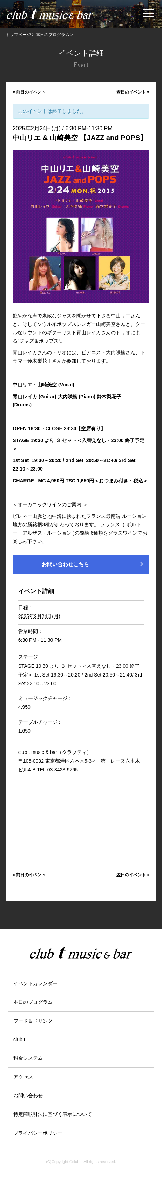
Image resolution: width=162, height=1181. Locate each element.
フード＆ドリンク (33, 1021)
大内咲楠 (67, 396)
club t (19, 1039)
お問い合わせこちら (94, 564)
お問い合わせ (28, 1095)
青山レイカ (25, 396)
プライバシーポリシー (37, 1133)
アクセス (23, 1077)
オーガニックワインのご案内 (49, 504)
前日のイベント (29, 92)
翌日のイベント (132, 92)
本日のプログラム (33, 1002)
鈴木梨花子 (109, 396)
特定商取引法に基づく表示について (52, 1114)
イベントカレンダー (35, 983)
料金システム (28, 1058)
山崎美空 (47, 384)
